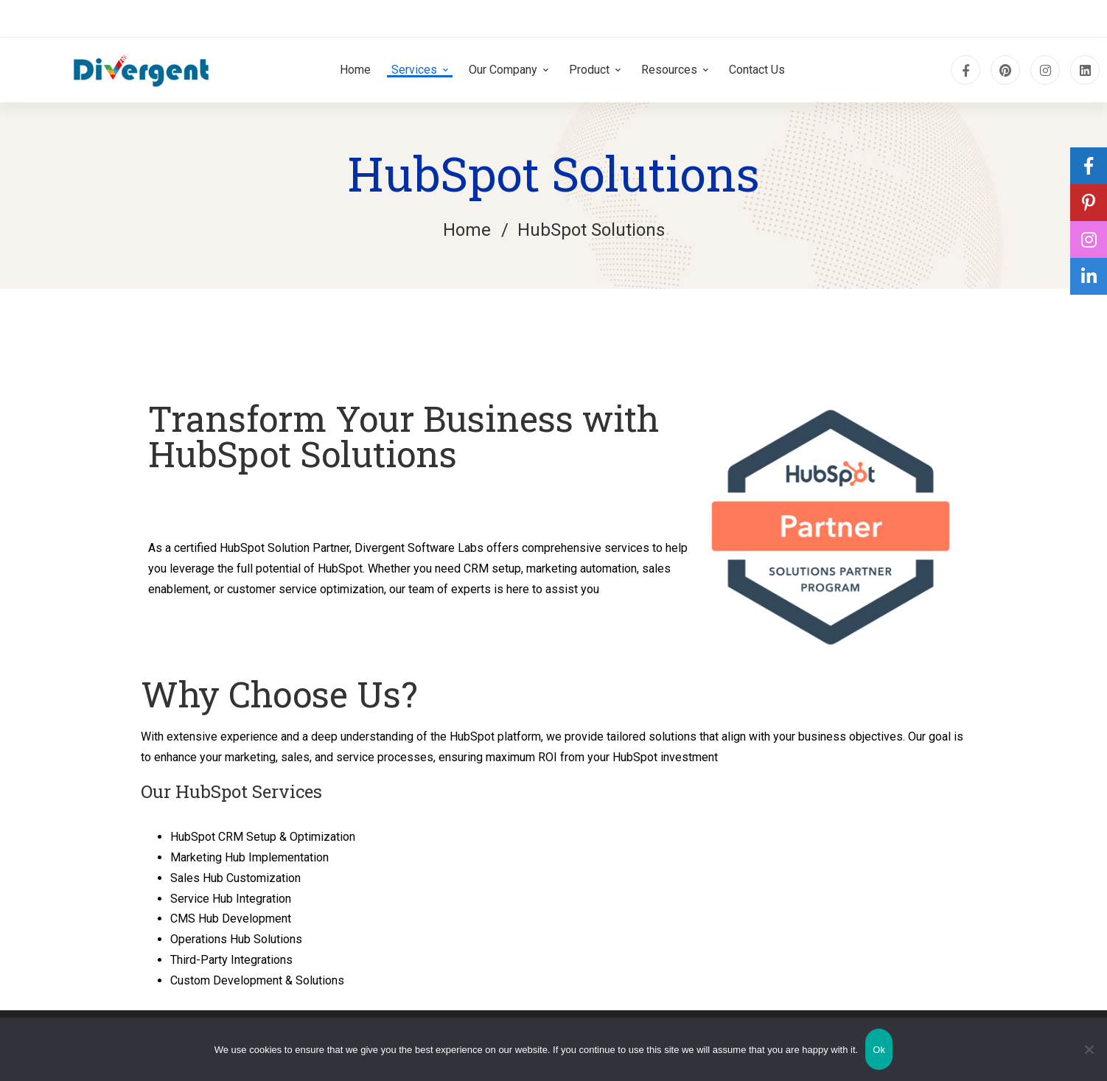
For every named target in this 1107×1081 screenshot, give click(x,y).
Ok (879, 1049)
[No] (1088, 1049)
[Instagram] (1045, 70)
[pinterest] (1005, 70)
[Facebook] (965, 70)
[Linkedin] (1085, 70)
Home (467, 230)
